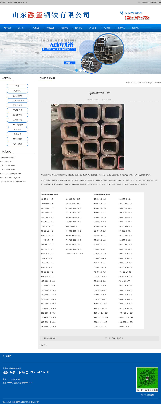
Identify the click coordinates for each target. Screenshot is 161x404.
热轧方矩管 (17, 96)
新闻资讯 (92, 28)
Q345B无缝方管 (155, 82)
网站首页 (7, 28)
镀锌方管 (17, 129)
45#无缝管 (17, 144)
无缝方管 (17, 91)
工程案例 (50, 28)
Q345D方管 (17, 120)
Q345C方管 (17, 115)
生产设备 (78, 28)
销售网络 (64, 28)
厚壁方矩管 (17, 105)
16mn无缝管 (17, 125)
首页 (135, 82)
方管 (17, 86)
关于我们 (21, 28)
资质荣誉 (107, 28)
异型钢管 (17, 134)
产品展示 (35, 28)
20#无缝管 (17, 139)
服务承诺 (121, 28)
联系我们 (135, 28)
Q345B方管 (17, 110)
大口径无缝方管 (17, 100)
